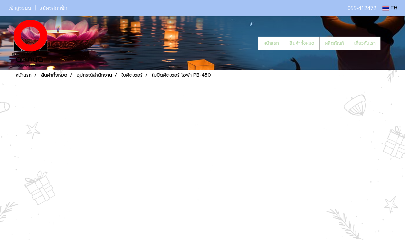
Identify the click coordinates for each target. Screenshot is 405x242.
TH (389, 7)
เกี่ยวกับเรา (364, 43)
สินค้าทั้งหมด (301, 43)
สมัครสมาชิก (53, 8)
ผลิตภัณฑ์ (334, 43)
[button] (390, 43)
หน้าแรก (271, 43)
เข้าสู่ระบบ (19, 8)
